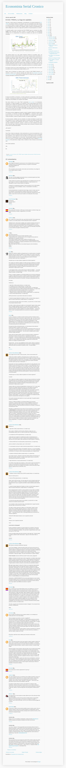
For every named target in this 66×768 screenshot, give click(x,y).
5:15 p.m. (10, 664)
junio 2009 (51, 66)
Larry (10, 251)
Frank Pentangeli (12, 199)
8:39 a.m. (10, 539)
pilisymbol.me (35, 718)
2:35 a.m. (10, 349)
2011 (49, 32)
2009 (49, 35)
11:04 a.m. (11, 636)
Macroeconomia (30, 154)
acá (29, 102)
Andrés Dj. (11, 217)
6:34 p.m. (10, 229)
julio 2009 (51, 64)
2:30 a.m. (10, 311)
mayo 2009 (51, 67)
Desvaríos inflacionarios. (53, 47)
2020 (49, 19)
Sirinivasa (11, 175)
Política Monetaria (9, 155)
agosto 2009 (51, 43)
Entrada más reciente (10, 752)
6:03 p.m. (10, 671)
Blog (25, 13)
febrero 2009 (51, 72)
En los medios (11, 13)
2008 (49, 76)
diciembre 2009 (52, 37)
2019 (49, 20)
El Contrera (11, 612)
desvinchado (11, 706)
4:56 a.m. (10, 734)
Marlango (10, 161)
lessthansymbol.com (23, 732)
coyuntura (11, 154)
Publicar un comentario (11, 749)
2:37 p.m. (10, 204)
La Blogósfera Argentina (52, 62)
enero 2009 (51, 74)
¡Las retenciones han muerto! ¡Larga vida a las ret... (53, 53)
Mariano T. (11, 693)
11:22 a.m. (11, 171)
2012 (49, 30)
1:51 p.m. (10, 721)
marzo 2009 (51, 70)
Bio (5, 13)
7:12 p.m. (10, 690)
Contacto (31, 13)
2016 (49, 24)
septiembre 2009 (52, 42)
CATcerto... (50, 49)
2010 (49, 34)
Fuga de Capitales (24, 154)
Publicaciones (19, 13)
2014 (49, 27)
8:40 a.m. (10, 583)
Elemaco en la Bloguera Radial (54, 58)
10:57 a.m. (11, 609)
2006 (49, 79)
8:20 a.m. (10, 420)
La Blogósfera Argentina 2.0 (53, 51)
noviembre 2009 (52, 38)
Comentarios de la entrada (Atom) (17, 754)
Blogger (39, 761)
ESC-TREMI (19, 154)
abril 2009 (51, 69)
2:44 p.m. (10, 214)
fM (9, 232)
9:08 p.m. (10, 703)
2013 (49, 29)
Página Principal (25, 752)
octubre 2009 (51, 40)
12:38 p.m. (11, 713)
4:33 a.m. (10, 747)
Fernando (11, 208)
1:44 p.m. (10, 195)
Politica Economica (37, 154)
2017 (49, 22)
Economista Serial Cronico (24, 6)
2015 (49, 25)
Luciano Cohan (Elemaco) (14, 352)
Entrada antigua (39, 752)
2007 (49, 77)
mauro (10, 315)
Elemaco (14, 154)
